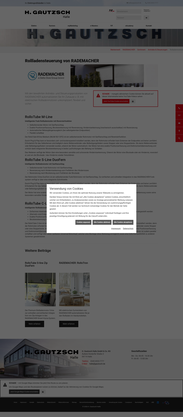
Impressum (116, 224)
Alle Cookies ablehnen (102, 218)
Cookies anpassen (83, 218)
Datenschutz (128, 224)
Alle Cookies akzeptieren (123, 218)
